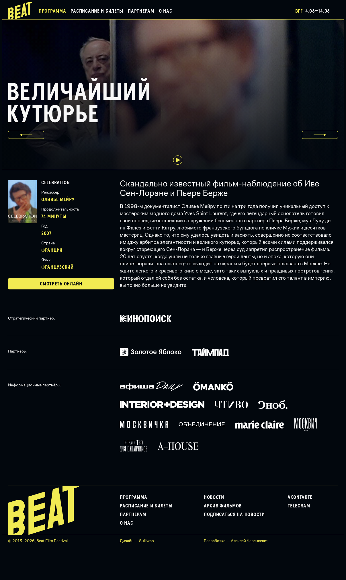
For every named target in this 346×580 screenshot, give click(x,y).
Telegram (299, 506)
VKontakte (300, 497)
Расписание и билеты (97, 11)
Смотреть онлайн (61, 284)
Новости (214, 497)
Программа (52, 11)
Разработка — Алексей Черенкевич (236, 540)
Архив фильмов (223, 506)
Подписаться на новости (234, 514)
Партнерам (141, 11)
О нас (165, 11)
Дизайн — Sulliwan (137, 540)
